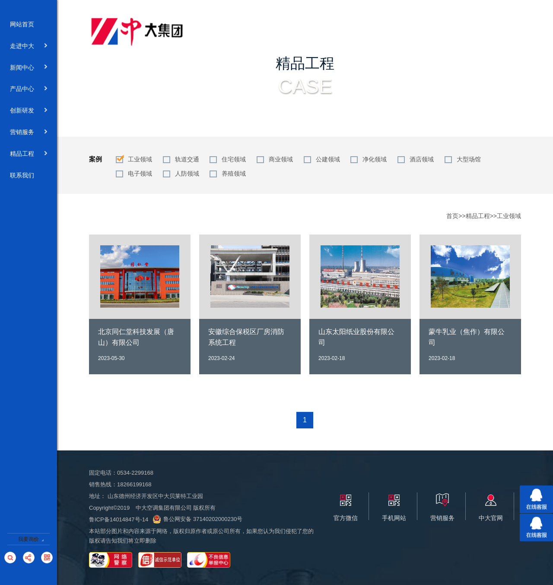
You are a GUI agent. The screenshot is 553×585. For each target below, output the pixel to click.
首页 (452, 215)
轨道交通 (187, 159)
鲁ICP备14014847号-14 (118, 519)
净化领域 (374, 159)
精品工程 (29, 154)
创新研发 (29, 111)
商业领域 (281, 159)
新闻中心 (29, 68)
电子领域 (140, 173)
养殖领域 (234, 173)
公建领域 (328, 159)
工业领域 (140, 159)
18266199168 (134, 484)
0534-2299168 (135, 472)
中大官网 (491, 517)
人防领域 (187, 173)
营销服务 (29, 132)
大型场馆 (469, 159)
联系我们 (29, 176)
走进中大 (29, 46)
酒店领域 (422, 159)
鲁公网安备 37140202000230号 (197, 519)
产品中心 (29, 89)
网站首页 (29, 25)
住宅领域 (234, 159)
